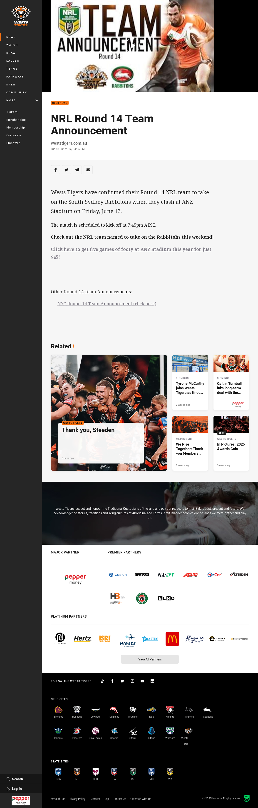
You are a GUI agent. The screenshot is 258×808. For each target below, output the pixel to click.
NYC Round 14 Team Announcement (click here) (106, 304)
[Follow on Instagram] (132, 681)
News (11, 37)
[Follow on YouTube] (142, 681)
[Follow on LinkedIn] (152, 681)
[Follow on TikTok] (102, 681)
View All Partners (150, 659)
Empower (13, 143)
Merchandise (16, 120)
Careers (95, 799)
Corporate (13, 135)
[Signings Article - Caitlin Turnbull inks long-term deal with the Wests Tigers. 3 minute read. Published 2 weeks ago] (231, 382)
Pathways (15, 76)
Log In (14, 788)
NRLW (11, 84)
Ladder (12, 60)
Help (106, 799)
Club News (59, 103)
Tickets (12, 112)
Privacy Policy (77, 799)
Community (16, 92)
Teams (12, 68)
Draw (11, 52)
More (22, 100)
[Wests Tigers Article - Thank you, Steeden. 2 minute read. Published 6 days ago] (109, 413)
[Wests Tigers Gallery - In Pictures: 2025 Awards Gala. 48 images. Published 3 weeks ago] (231, 443)
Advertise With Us (140, 799)
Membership (15, 127)
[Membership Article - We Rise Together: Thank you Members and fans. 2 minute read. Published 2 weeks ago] (190, 443)
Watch (12, 44)
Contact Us (119, 799)
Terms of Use (57, 799)
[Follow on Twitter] (122, 681)
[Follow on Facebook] (112, 681)
